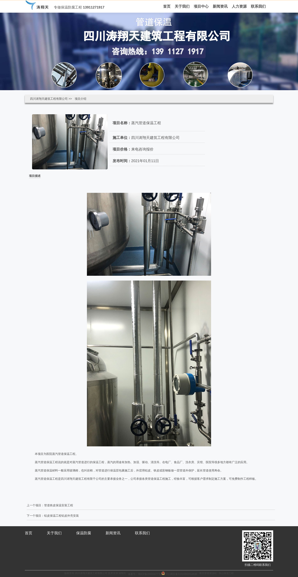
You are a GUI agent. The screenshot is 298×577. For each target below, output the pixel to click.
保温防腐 (83, 533)
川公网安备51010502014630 (181, 574)
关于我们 (54, 533)
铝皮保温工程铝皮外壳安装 (61, 515)
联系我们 (142, 533)
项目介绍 (80, 98)
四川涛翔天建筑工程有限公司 (49, 98)
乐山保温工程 (226, 573)
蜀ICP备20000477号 (149, 574)
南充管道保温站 (208, 573)
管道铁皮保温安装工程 (58, 505)
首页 (28, 533)
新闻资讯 (113, 533)
